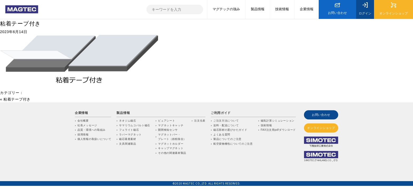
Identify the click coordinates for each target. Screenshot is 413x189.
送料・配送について (226, 125)
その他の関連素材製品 (172, 152)
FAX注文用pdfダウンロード (278, 129)
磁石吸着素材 (127, 139)
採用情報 (83, 134)
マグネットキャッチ (170, 125)
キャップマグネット (170, 148)
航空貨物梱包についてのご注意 (233, 143)
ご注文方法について (226, 120)
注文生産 (199, 120)
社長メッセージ (87, 125)
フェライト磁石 (129, 129)
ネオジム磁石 (127, 120)
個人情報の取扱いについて (94, 139)
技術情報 (266, 125)
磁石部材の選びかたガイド (230, 129)
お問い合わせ (321, 114)
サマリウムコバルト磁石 (134, 125)
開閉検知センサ (168, 129)
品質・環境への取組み (91, 129)
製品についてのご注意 (227, 139)
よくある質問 (221, 134)
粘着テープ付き (20, 23)
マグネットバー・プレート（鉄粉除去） (172, 137)
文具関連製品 (127, 143)
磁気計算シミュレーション (277, 120)
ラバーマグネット (130, 134)
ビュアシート (166, 120)
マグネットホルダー (170, 143)
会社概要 (83, 120)
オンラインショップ (321, 127)
